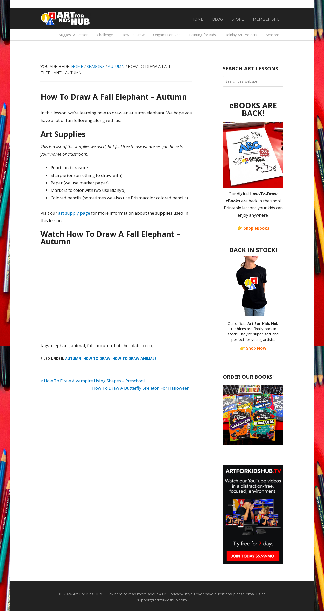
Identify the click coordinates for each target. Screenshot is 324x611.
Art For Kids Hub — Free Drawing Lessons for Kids (65, 18)
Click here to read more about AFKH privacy (144, 594)
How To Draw (96, 358)
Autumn (73, 358)
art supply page (74, 213)
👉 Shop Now (253, 348)
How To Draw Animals (134, 358)
